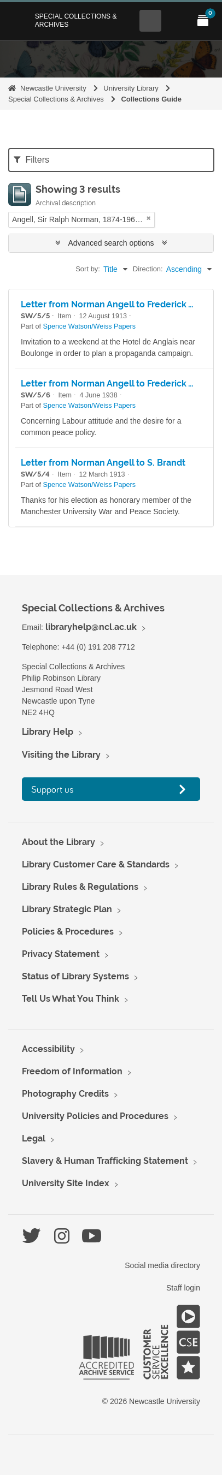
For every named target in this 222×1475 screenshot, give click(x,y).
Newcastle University (53, 88)
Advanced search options (111, 243)
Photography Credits (65, 1094)
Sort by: (87, 269)
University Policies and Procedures (95, 1116)
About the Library (58, 842)
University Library (130, 88)
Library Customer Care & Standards (96, 864)
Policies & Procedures (68, 931)
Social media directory (162, 1265)
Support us (52, 789)
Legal (33, 1138)
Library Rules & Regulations (80, 887)
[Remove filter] (149, 218)
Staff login (183, 1287)
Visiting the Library (61, 755)
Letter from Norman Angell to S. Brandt (103, 462)
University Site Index (65, 1183)
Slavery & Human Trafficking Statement (105, 1161)
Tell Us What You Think (70, 999)
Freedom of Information (72, 1071)
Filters (31, 159)
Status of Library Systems (75, 976)
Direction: (148, 269)
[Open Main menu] (177, 21)
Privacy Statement (61, 954)
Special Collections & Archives (76, 20)
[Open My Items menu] (203, 21)
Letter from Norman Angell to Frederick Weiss (117, 304)
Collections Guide (151, 99)
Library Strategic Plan (67, 909)
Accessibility (48, 1049)
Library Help (47, 732)
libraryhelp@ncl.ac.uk (91, 627)
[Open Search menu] (150, 21)
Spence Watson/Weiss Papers (89, 326)
